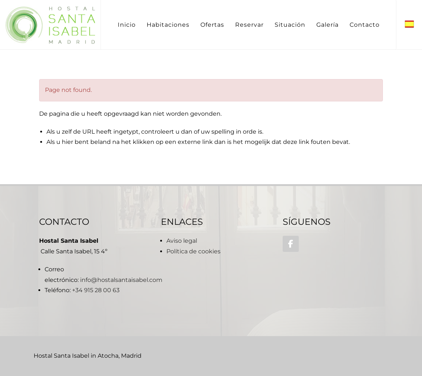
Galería (327, 24)
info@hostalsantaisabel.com (121, 279)
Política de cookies (193, 251)
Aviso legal (181, 240)
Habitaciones (168, 24)
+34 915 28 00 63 (96, 290)
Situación (290, 24)
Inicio (127, 24)
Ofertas (212, 24)
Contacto (365, 24)
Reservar (249, 24)
